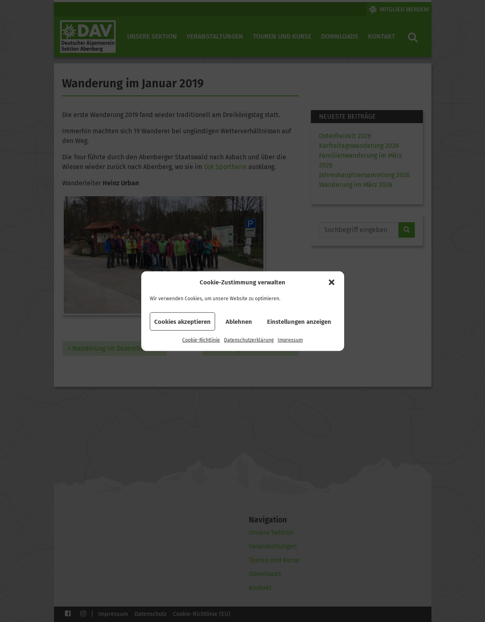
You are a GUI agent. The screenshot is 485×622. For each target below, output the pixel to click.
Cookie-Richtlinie (201, 340)
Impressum (290, 340)
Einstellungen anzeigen (299, 321)
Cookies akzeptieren (182, 321)
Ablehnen (239, 321)
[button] (332, 282)
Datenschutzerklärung (249, 340)
